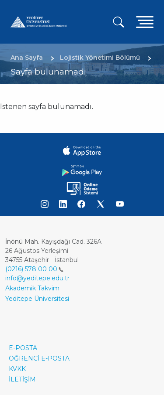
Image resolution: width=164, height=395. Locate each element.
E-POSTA (23, 348)
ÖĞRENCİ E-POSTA (39, 358)
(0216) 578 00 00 (34, 269)
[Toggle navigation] (145, 21)
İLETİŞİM (22, 379)
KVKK (17, 369)
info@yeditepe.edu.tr (37, 278)
